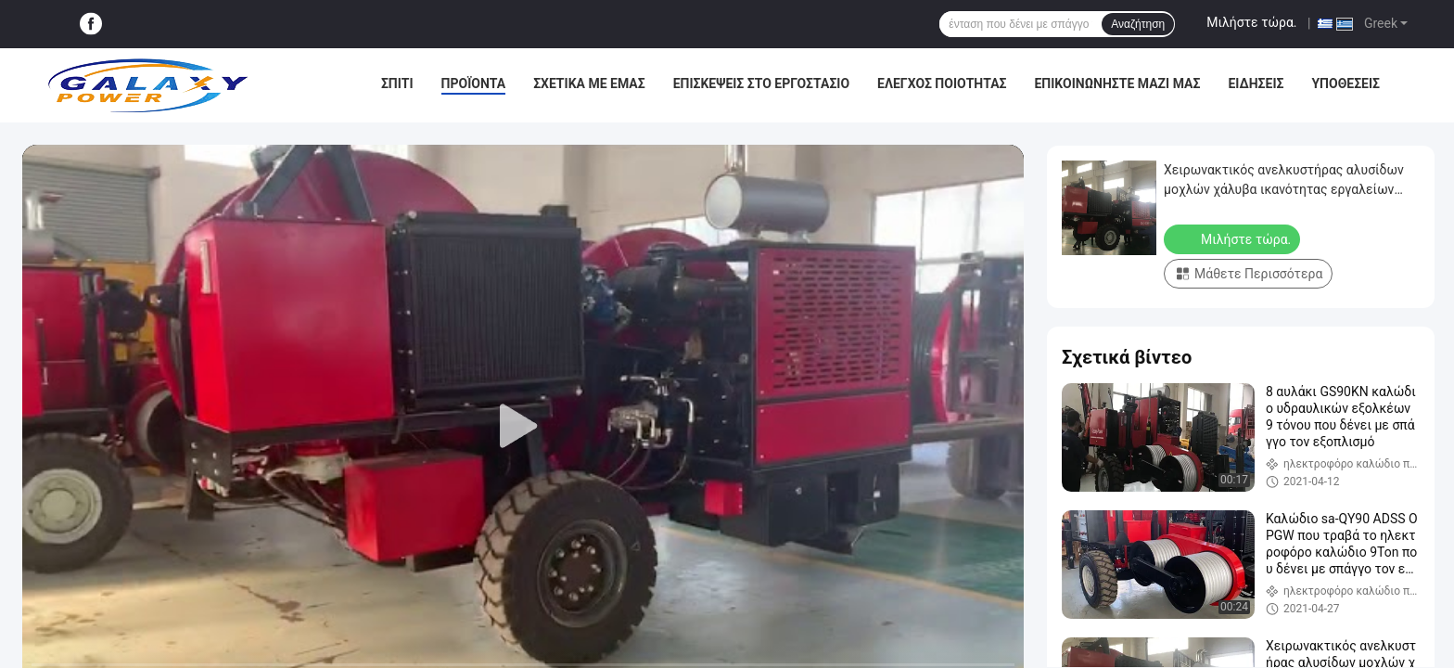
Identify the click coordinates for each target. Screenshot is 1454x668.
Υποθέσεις (1345, 83)
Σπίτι (397, 83)
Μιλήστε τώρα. (1251, 22)
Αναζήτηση (1138, 24)
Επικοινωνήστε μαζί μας (1117, 83)
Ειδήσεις (1255, 83)
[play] (523, 427)
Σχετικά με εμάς (588, 83)
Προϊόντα (473, 83)
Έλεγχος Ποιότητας (941, 83)
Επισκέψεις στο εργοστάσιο (761, 83)
